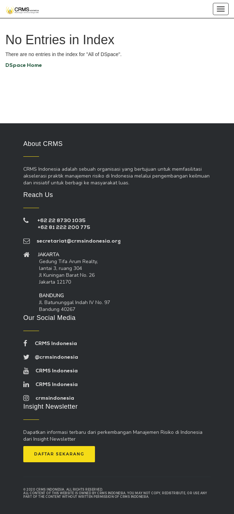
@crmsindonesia (50, 357)
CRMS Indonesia (50, 344)
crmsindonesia (48, 398)
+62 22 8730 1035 (61, 221)
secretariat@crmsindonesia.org (72, 241)
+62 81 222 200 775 (64, 227)
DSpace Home (23, 65)
